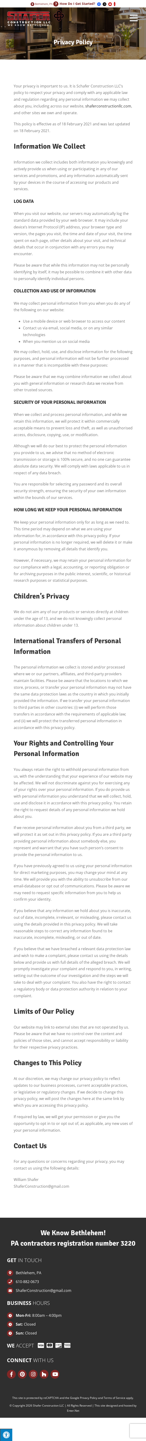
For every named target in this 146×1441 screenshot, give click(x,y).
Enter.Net (73, 1411)
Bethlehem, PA (43, 4)
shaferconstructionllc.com (108, 106)
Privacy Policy (88, 1398)
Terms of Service (114, 1398)
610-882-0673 (27, 1281)
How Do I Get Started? (77, 3)
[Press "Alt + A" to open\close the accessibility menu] (6, 1435)
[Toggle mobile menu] (134, 17)
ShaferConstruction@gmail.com (43, 1290)
